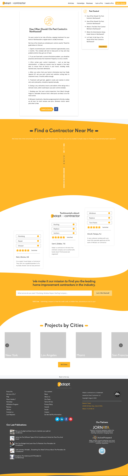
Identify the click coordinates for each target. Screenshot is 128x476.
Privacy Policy (48, 404)
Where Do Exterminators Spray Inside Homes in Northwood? (96, 33)
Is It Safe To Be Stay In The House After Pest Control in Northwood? (95, 39)
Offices (8, 409)
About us (47, 397)
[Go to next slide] (121, 345)
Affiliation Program (12, 404)
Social (46, 409)
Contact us (9, 412)
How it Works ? (11, 399)
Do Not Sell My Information (53, 414)
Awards (46, 407)
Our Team (47, 399)
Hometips (80, 3)
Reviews (89, 3)
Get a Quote (120, 3)
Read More (102, 47)
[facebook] (56, 109)
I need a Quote (46, 109)
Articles (71, 3)
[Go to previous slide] (7, 345)
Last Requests (10, 414)
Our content (48, 391)
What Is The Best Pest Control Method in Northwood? (96, 28)
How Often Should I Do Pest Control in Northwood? (95, 17)
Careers (46, 412)
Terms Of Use (48, 402)
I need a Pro (109, 3)
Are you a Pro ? (11, 394)
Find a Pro (9, 391)
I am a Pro (99, 3)
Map (7, 397)
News (46, 394)
